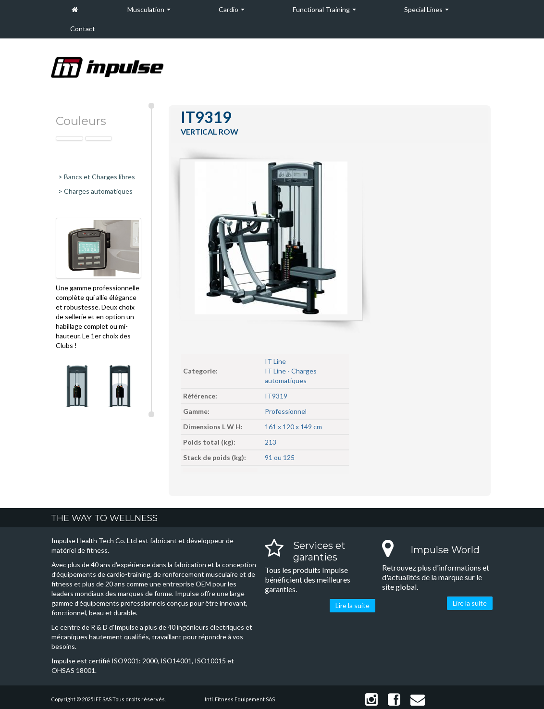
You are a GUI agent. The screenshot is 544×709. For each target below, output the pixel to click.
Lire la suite (352, 605)
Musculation (149, 9)
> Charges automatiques (95, 191)
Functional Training (324, 9)
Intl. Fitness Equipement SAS (240, 699)
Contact (82, 29)
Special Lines (426, 9)
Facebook (394, 699)
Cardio (232, 9)
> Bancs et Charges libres (96, 177)
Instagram (371, 699)
